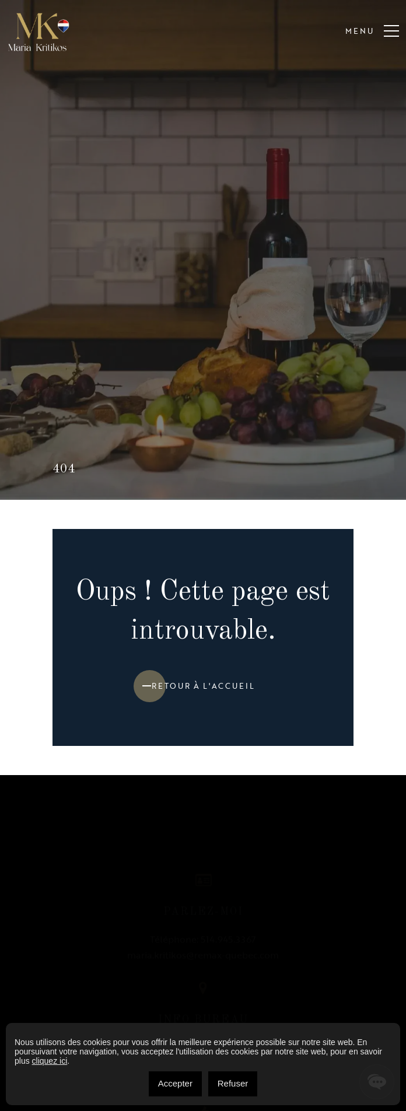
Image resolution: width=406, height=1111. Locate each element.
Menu (372, 31)
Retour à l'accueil (203, 686)
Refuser (233, 1083)
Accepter (175, 1083)
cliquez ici (50, 1061)
